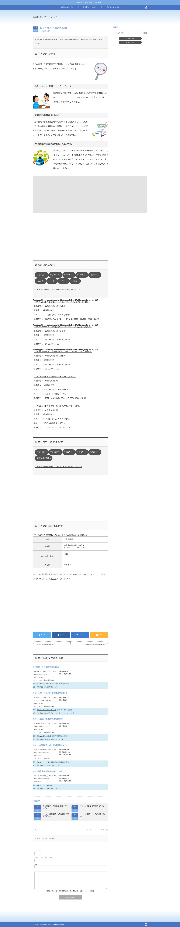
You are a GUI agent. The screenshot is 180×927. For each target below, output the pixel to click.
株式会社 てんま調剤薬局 (44, 785)
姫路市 (48, 31)
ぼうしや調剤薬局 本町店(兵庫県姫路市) (93, 644)
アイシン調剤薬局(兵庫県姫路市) (92, 806)
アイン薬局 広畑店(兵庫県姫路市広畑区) (50, 693)
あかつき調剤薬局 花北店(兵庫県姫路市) (50, 745)
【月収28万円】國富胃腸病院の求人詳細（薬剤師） (55, 377)
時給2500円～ (95, 275)
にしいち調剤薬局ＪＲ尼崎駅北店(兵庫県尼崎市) (56, 815)
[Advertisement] (109, 19)
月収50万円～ (69, 275)
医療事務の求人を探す (90, 7)
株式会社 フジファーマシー (45, 684)
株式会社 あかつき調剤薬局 (45, 762)
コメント (53, 579)
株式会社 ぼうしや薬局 (44, 736)
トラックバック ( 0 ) (91, 830)
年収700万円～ (42, 275)
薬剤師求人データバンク (45, 17)
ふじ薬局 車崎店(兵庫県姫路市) (46, 667)
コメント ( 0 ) (104, 830)
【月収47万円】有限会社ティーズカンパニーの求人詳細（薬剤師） (61, 302)
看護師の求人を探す (113, 7)
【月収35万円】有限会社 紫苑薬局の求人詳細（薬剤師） (58, 406)
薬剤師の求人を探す (67, 7)
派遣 (75, 281)
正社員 (40, 281)
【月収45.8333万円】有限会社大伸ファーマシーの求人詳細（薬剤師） (63, 327)
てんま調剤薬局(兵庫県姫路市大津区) (48, 771)
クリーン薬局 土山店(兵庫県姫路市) (92, 815)
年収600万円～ (55, 275)
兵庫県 (44, 31)
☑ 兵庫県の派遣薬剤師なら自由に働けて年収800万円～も (58, 467)
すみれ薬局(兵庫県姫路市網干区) (44, 644)
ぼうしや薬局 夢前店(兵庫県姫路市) (48, 719)
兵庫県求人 (130, 38)
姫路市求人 (130, 42)
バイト (63, 281)
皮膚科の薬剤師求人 (44, 458)
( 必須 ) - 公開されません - (44, 857)
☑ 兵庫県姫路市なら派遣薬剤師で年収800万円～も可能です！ (60, 290)
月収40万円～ (82, 275)
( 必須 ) (38, 850)
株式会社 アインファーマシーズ (46, 710)
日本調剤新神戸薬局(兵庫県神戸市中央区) (56, 807)
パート (52, 281)
